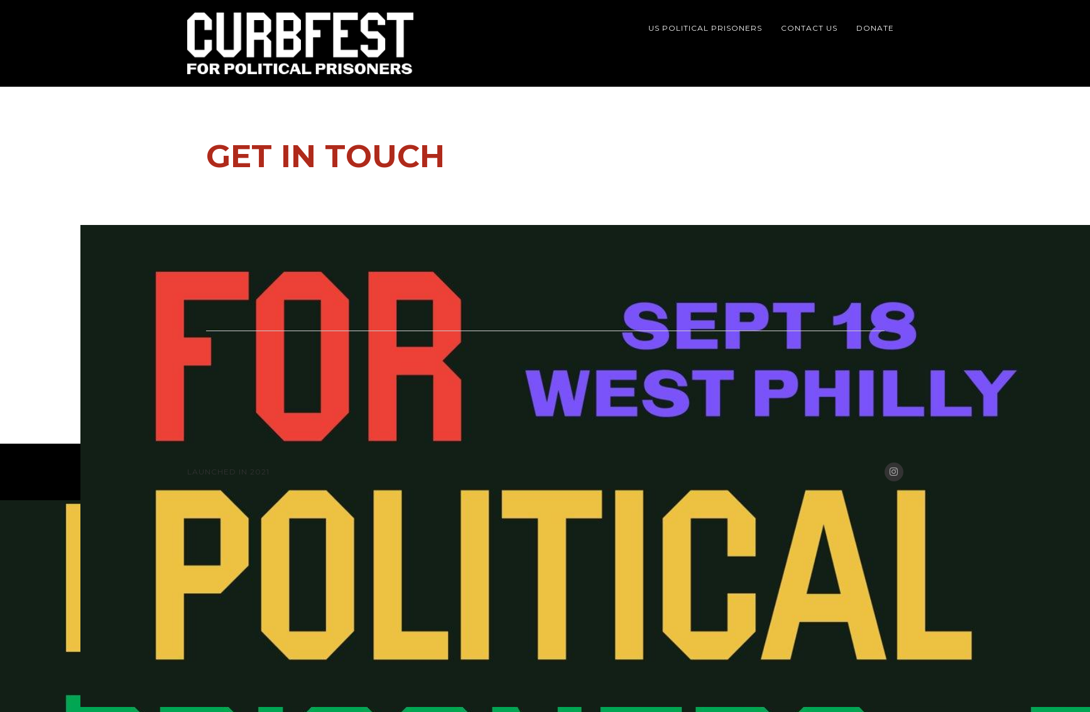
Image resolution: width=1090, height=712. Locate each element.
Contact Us (809, 28)
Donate (875, 28)
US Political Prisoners (705, 28)
